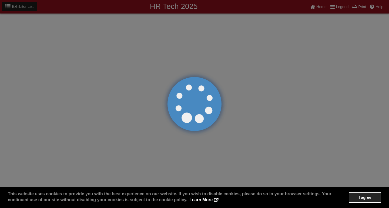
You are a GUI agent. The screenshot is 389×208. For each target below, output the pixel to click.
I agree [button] (365, 197)
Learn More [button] (201, 199)
